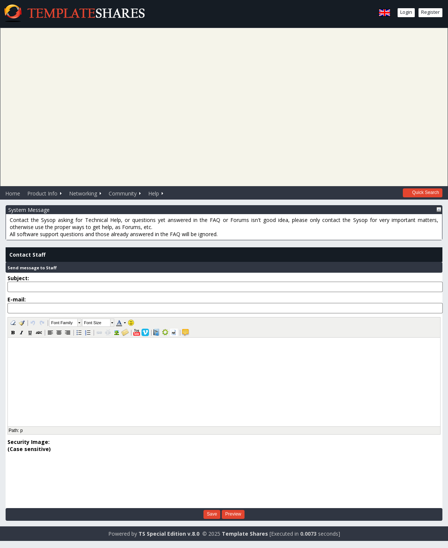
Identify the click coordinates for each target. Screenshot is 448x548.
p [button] (21, 430)
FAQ (215, 219)
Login (406, 12)
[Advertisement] (221, 106)
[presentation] (38, 479)
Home (12, 193)
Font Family (61, 322)
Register (430, 12)
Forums (239, 219)
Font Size (92, 322)
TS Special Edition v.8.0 (169, 533)
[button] (13, 323)
